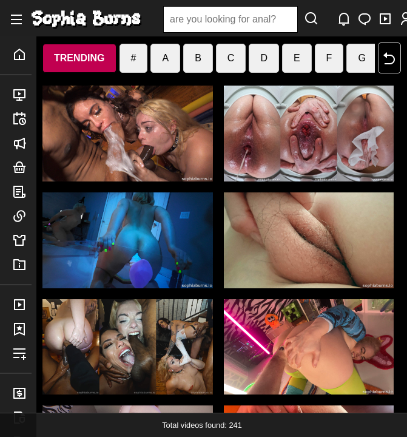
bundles (22, 167)
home (22, 54)
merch (22, 240)
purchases (22, 304)
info (22, 264)
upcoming (22, 119)
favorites (22, 329)
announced (22, 143)
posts (22, 192)
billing (22, 393)
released (22, 94)
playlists (22, 353)
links (22, 216)
